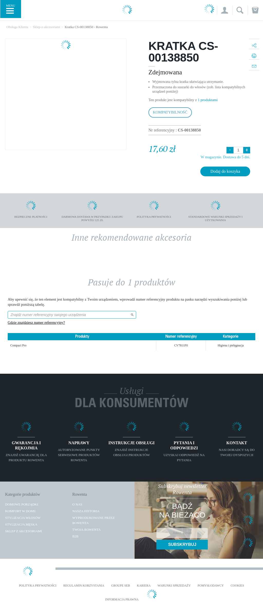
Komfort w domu (20, 511)
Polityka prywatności (38, 585)
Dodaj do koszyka (225, 171)
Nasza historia (85, 511)
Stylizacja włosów (23, 518)
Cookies (237, 585)
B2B (75, 536)
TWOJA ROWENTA (86, 529)
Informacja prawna (121, 599)
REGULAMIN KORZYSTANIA (83, 585)
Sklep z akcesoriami (23, 531)
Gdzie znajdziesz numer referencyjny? (36, 322)
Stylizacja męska (21, 524)
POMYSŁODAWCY (211, 585)
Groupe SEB (120, 585)
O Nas (77, 504)
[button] (224, 10)
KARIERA (144, 585)
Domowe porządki (21, 504)
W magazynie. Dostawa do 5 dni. (225, 157)
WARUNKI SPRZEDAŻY (174, 585)
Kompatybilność (170, 112)
